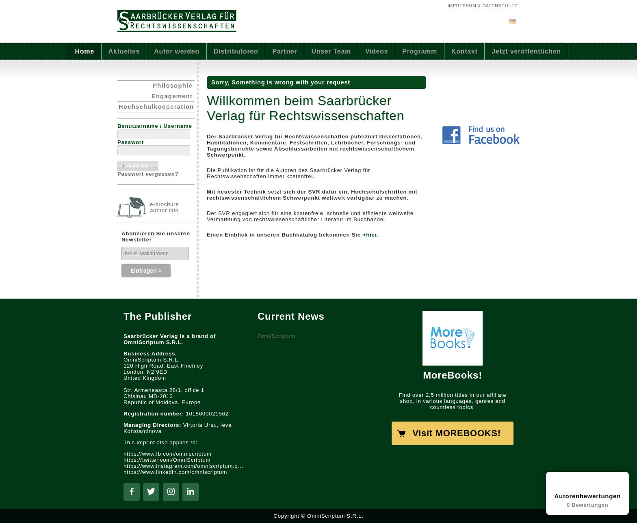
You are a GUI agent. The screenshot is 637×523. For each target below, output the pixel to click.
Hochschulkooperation (156, 106)
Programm (419, 51)
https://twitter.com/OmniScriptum (167, 460)
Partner (284, 51)
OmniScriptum (276, 336)
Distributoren (236, 51)
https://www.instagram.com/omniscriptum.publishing (184, 466)
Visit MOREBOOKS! (456, 433)
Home (84, 51)
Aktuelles (124, 51)
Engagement (172, 96)
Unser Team (331, 51)
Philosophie (173, 85)
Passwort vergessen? (147, 174)
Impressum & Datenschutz (483, 5)
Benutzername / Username (154, 126)
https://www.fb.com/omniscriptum (168, 454)
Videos (376, 51)
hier (371, 235)
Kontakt (464, 51)
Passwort (130, 142)
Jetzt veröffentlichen (526, 51)
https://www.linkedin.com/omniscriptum (175, 472)
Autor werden (176, 51)
